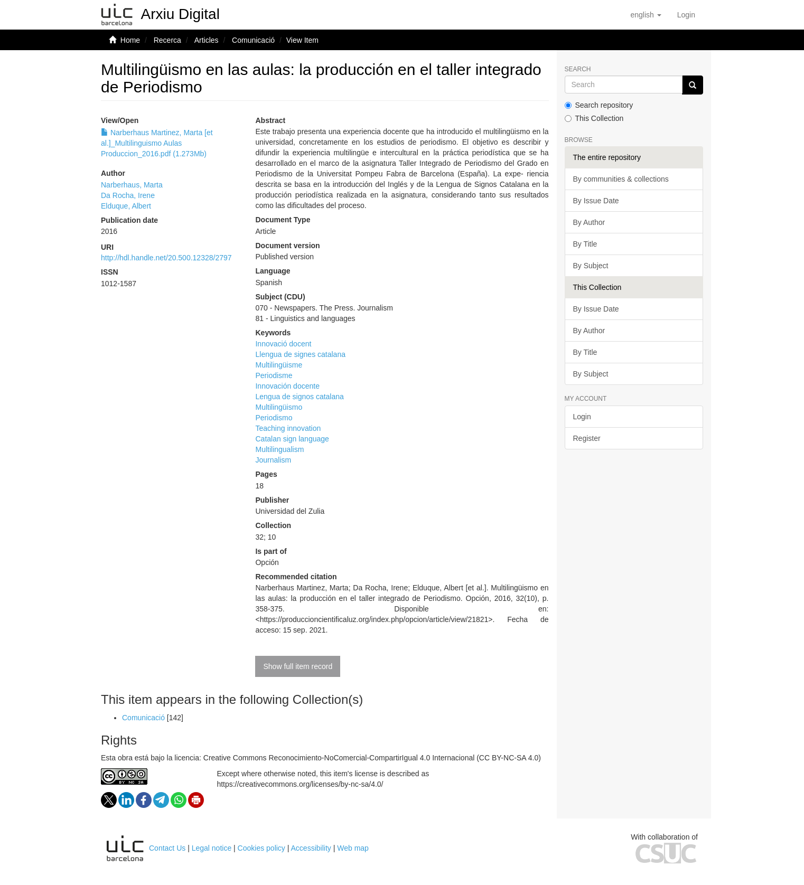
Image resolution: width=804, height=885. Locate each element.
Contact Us (167, 848)
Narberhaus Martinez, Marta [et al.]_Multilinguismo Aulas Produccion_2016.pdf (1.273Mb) (157, 143)
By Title (585, 244)
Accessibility (311, 848)
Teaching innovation (288, 428)
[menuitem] (686, 15)
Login (582, 416)
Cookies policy (261, 848)
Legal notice (212, 848)
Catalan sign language (292, 439)
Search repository (599, 105)
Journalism (273, 460)
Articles (206, 40)
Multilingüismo (278, 407)
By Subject (591, 265)
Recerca (167, 40)
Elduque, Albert (126, 206)
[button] (645, 15)
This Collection (594, 118)
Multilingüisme (278, 365)
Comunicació (253, 40)
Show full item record (297, 666)
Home (130, 40)
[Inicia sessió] (686, 15)
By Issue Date (596, 200)
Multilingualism (279, 449)
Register (587, 438)
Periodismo (273, 417)
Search (578, 69)
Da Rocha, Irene (128, 195)
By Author (589, 222)
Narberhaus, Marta (132, 185)
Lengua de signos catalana (299, 396)
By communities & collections (621, 179)
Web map (353, 848)
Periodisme (273, 375)
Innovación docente (287, 386)
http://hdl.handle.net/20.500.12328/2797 (166, 257)
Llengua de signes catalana (300, 354)
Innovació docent (283, 344)
